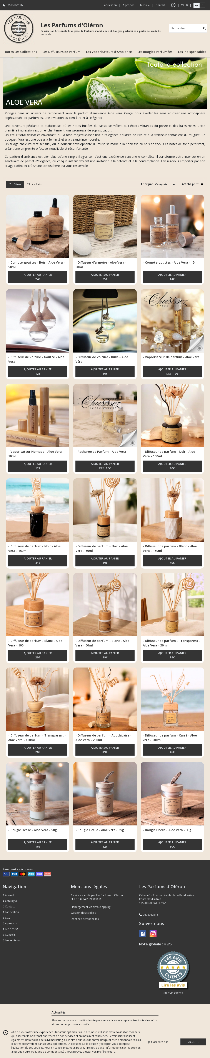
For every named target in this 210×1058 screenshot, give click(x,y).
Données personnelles (85, 919)
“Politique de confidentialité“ (47, 1051)
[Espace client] (173, 5)
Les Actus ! (10, 929)
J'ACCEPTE (193, 1042)
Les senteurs (11, 940)
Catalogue (10, 901)
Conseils (9, 935)
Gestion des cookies (83, 913)
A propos (10, 923)
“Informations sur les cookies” (123, 1048)
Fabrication (11, 912)
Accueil (8, 895)
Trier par (147, 184)
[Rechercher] (204, 28)
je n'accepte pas (158, 1042)
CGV (6, 918)
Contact (160, 5)
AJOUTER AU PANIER (38, 277)
